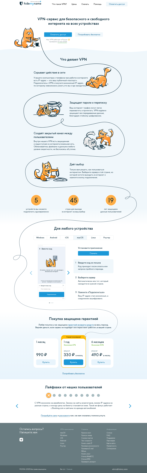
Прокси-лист (86, 433)
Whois (83, 451)
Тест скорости (86, 441)
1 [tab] (49, 302)
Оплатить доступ (117, 4)
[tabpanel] (52, 272)
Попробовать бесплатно (89, 34)
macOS (62, 433)
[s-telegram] (21, 439)
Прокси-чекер (86, 435)
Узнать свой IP (86, 443)
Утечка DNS (85, 459)
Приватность (111, 446)
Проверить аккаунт (88, 462)
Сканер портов (87, 438)
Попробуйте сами (49, 415)
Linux (62, 443)
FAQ (108, 435)
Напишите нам (28, 432)
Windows (63, 435)
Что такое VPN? (59, 4)
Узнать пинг (85, 454)
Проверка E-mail (87, 448)
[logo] (31, 3)
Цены (74, 4)
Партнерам (111, 441)
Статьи (109, 433)
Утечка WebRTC (87, 456)
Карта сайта (111, 443)
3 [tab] (52, 302)
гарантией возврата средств (81, 325)
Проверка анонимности (90, 446)
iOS (61, 438)
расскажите (64, 415)
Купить (46, 362)
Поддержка (111, 438)
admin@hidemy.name (120, 469)
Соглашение (111, 448)
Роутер (63, 446)
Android (63, 441)
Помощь (97, 4)
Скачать (85, 4)
